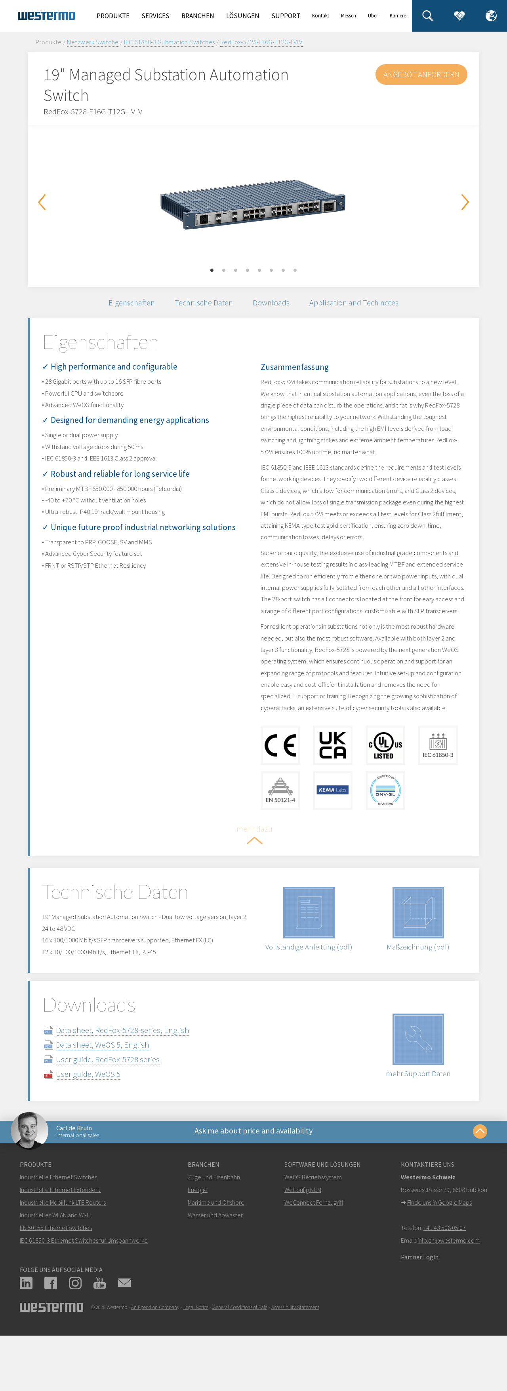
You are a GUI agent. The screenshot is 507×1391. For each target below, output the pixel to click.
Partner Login (419, 1316)
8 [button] (295, 271)
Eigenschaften (127, 303)
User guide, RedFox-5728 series (117, 1115)
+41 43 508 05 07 (444, 1287)
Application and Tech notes (358, 303)
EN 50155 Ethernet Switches (56, 1287)
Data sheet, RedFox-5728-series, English (132, 1086)
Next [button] (465, 202)
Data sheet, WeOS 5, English (112, 1100)
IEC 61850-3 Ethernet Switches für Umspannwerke (84, 1300)
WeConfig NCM (302, 1249)
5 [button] (259, 271)
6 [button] (271, 271)
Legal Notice (195, 1366)
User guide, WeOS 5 (97, 1130)
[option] (253, 200)
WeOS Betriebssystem (313, 1236)
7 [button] (283, 271)
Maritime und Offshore (216, 1262)
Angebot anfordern (420, 74)
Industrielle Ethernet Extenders (60, 1249)
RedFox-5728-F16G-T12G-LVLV (261, 42)
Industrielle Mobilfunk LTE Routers (63, 1262)
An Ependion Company (155, 1366)
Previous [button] (42, 202)
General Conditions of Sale (239, 1366)
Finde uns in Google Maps (439, 1262)
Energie (198, 1249)
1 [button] (212, 271)
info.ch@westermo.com (448, 1300)
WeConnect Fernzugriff (313, 1262)
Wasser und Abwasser (215, 1274)
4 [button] (248, 271)
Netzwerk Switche (93, 42)
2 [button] (224, 271)
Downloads (273, 303)
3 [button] (236, 271)
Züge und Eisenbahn (214, 1236)
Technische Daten (202, 303)
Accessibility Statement (295, 1366)
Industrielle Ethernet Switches (58, 1236)
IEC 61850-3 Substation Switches (169, 42)
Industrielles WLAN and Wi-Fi (55, 1274)
